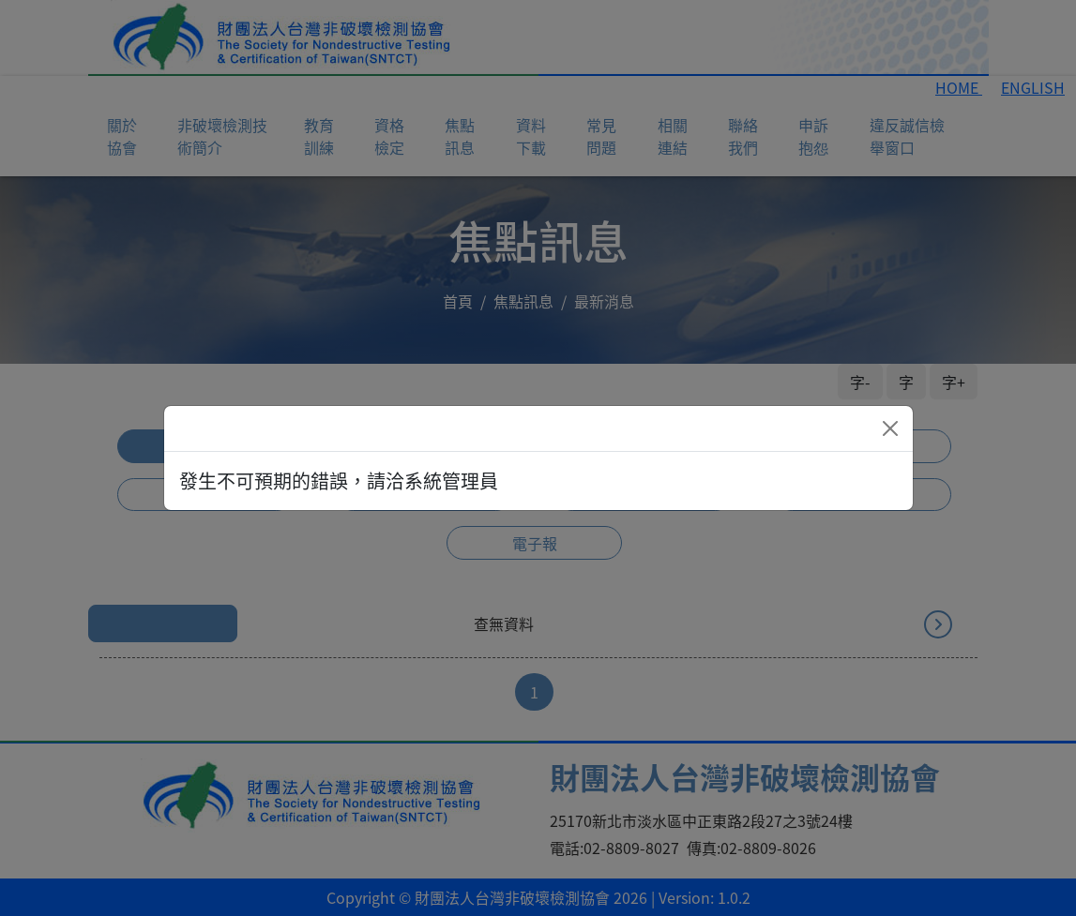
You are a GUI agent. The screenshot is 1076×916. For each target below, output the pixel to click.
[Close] (890, 428)
